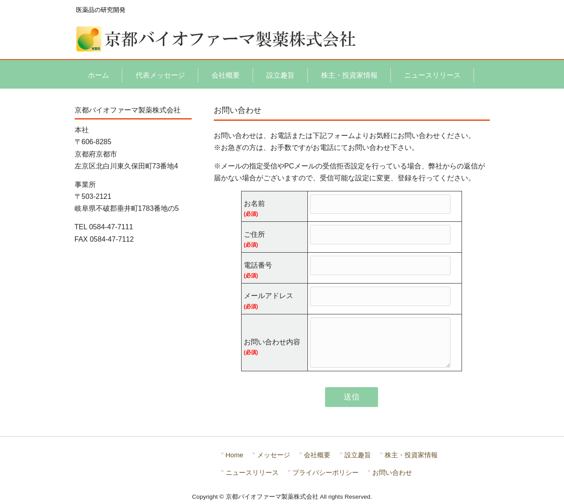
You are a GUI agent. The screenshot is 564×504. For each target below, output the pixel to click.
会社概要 (317, 455)
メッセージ (273, 455)
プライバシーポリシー (325, 472)
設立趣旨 (357, 455)
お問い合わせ (392, 472)
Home (235, 455)
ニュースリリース (252, 472)
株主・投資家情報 (411, 455)
